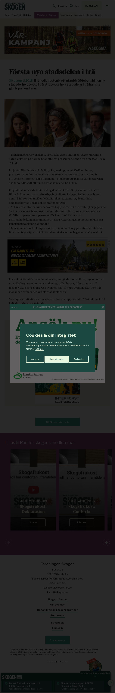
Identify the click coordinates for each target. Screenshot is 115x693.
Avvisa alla (54, 358)
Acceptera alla (77, 358)
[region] (57, 346)
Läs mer (39, 349)
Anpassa (34, 358)
